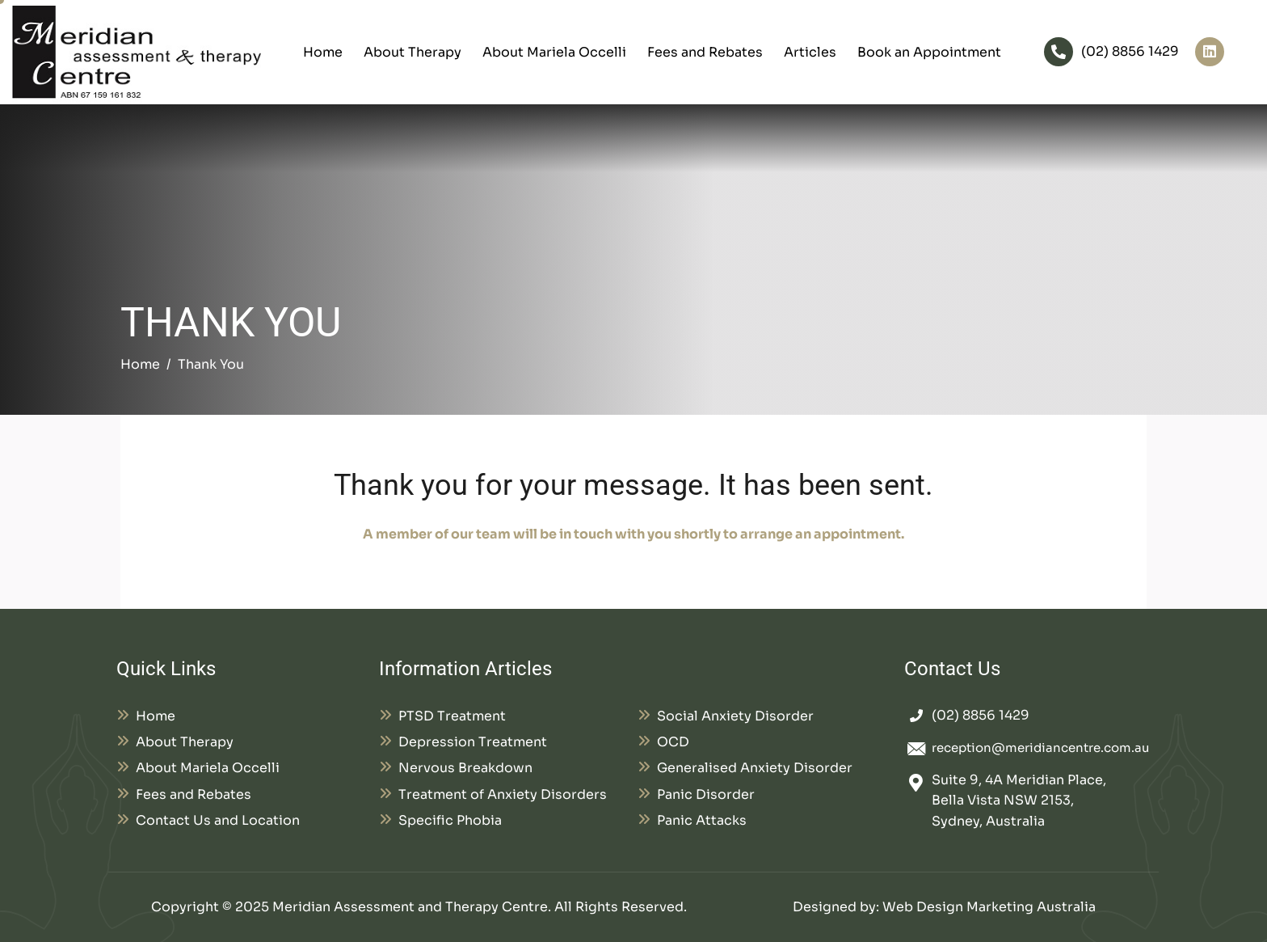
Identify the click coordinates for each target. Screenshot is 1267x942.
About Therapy (412, 52)
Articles (810, 52)
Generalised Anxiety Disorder (754, 767)
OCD (673, 741)
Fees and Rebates (705, 52)
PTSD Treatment (452, 716)
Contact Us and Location (218, 820)
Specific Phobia (450, 820)
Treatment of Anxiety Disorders (502, 794)
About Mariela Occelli (554, 52)
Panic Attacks (702, 820)
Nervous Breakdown (465, 767)
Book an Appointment (929, 52)
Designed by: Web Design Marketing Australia (944, 906)
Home (323, 52)
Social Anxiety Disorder (735, 716)
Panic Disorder (706, 794)
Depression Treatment (472, 741)
